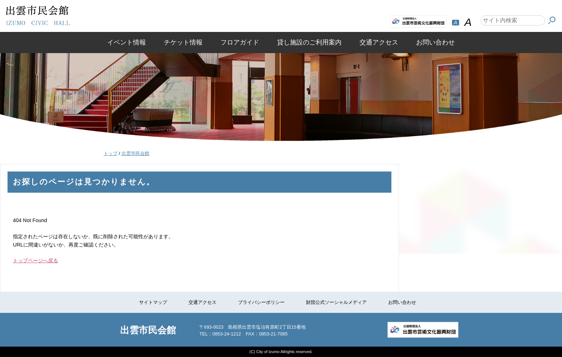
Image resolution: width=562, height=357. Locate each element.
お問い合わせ (435, 42)
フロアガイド (239, 42)
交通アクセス (378, 42)
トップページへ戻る (35, 260)
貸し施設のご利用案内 (309, 42)
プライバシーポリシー (261, 302)
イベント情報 (126, 42)
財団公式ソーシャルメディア (336, 302)
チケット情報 (183, 42)
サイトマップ (153, 302)
